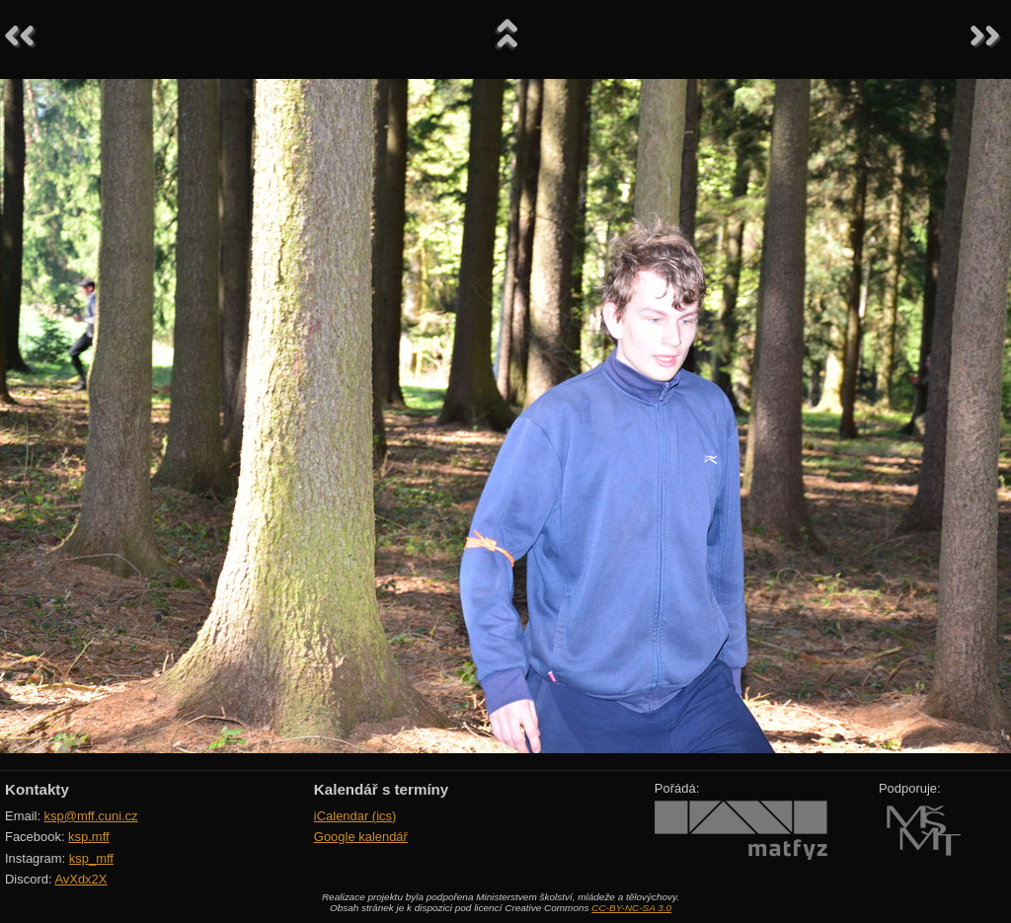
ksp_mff (91, 858)
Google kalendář (361, 836)
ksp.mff (89, 836)
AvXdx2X (80, 879)
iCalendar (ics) (355, 815)
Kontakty (37, 789)
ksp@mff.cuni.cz (91, 815)
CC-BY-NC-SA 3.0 (631, 907)
